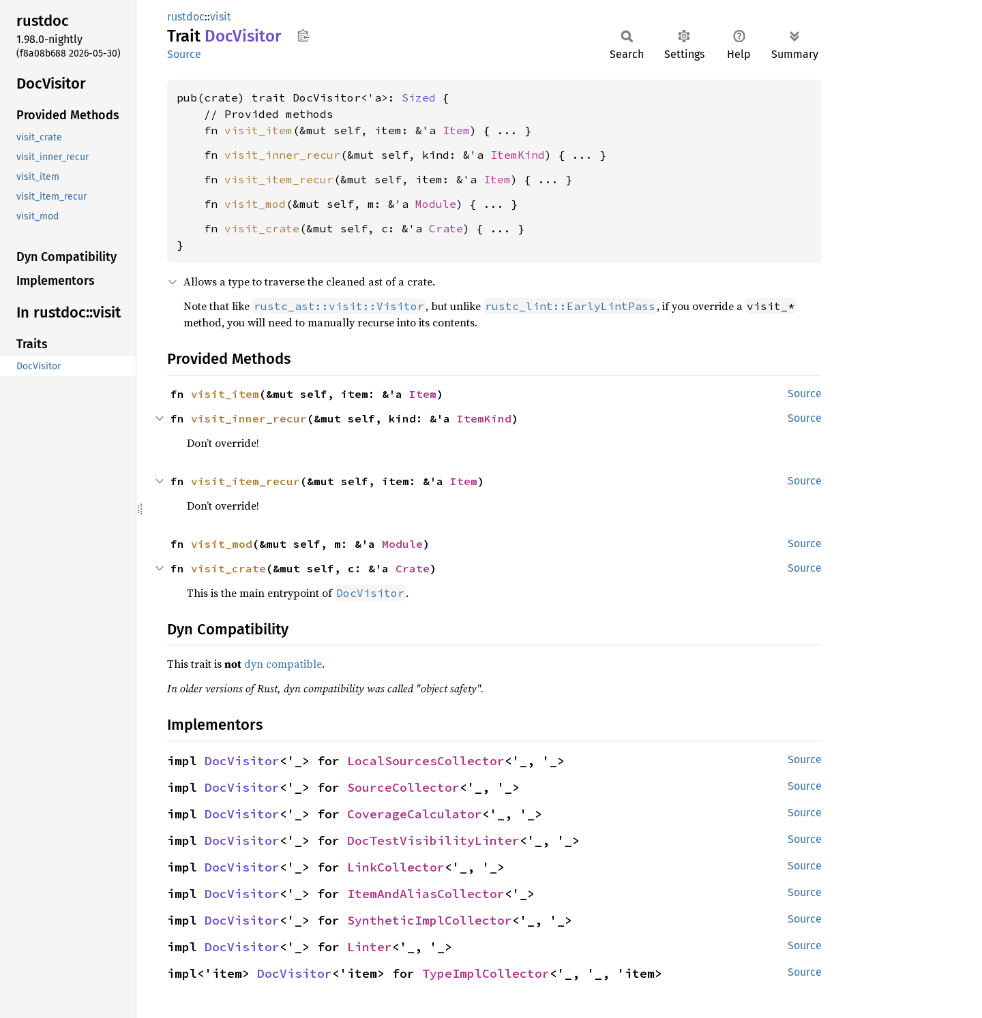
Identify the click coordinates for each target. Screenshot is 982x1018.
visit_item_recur (278, 179)
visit (220, 16)
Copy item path (303, 35)
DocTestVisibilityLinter (433, 840)
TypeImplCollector (486, 973)
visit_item (258, 130)
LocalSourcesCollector (426, 761)
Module (435, 204)
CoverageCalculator (414, 814)
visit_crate (261, 228)
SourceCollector (403, 787)
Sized (419, 97)
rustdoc (186, 16)
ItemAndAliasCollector (426, 893)
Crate (446, 228)
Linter (369, 947)
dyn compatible (283, 663)
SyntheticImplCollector (429, 920)
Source (184, 54)
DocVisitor (242, 761)
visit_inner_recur (282, 154)
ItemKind (517, 154)
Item (456, 130)
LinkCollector (396, 867)
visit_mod (255, 204)
